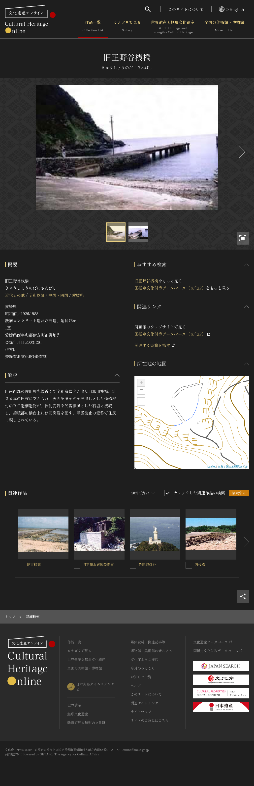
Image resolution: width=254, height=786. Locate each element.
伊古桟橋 (34, 564)
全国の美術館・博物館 (224, 27)
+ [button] (141, 383)
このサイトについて (186, 9)
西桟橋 (199, 564)
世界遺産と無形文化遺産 (172, 27)
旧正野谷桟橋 (146, 281)
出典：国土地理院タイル (233, 466)
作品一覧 (93, 27)
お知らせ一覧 (140, 676)
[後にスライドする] (241, 151)
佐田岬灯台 (147, 564)
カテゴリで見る (127, 27)
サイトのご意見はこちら (149, 720)
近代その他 (15, 295)
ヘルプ (135, 685)
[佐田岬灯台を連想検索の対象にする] (133, 565)
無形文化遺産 (77, 713)
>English (231, 9)
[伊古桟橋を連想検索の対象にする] (21, 565)
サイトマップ (140, 711)
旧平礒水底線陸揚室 (98, 564)
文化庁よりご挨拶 (144, 659)
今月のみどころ (142, 668)
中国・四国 (58, 295)
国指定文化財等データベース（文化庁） (170, 288)
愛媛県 (78, 295)
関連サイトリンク (144, 702)
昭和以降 (36, 295)
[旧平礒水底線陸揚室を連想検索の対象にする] (77, 565)
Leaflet (211, 466)
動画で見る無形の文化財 (86, 722)
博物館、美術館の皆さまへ (151, 650)
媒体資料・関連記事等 (147, 641)
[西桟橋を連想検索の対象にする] (189, 565)
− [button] (141, 390)
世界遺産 (74, 705)
